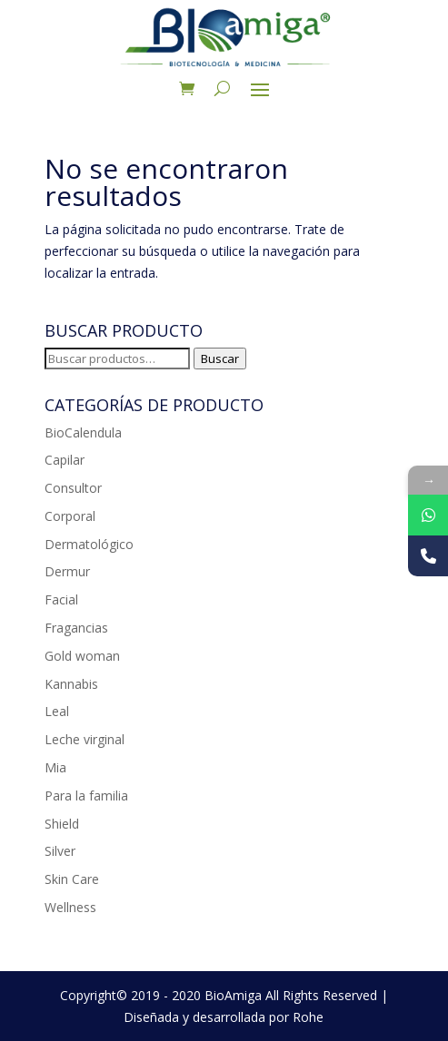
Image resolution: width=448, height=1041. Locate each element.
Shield (62, 823)
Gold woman (82, 655)
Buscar (220, 358)
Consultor (73, 487)
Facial (61, 599)
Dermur (67, 571)
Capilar (65, 459)
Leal (57, 711)
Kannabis (71, 683)
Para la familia (86, 795)
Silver (60, 850)
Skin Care (72, 879)
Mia (55, 767)
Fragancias (76, 627)
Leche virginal (84, 739)
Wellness (70, 907)
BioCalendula (83, 432)
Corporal (70, 516)
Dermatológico (89, 544)
